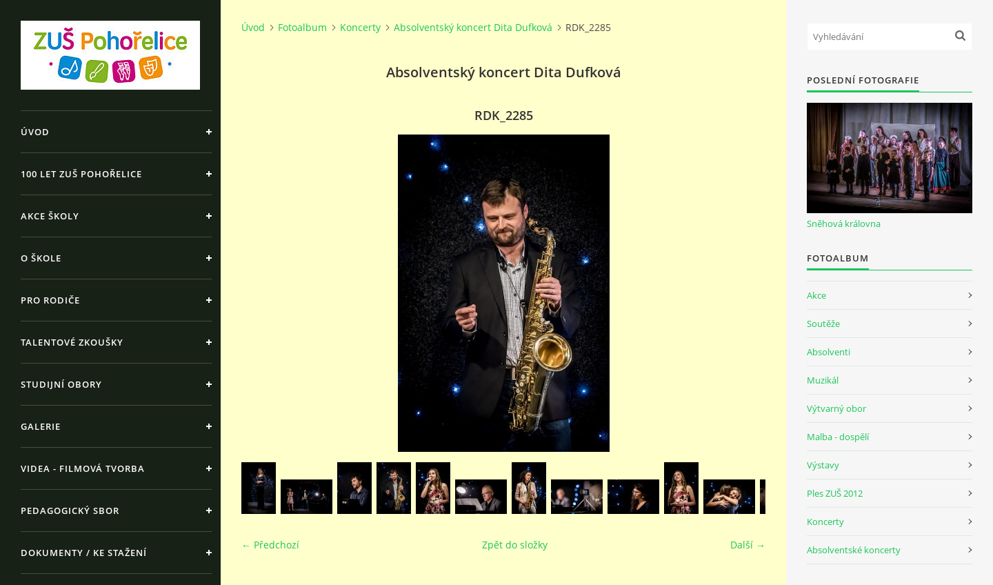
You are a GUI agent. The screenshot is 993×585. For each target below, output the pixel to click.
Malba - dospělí (838, 436)
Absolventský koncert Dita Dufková (473, 27)
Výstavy (823, 465)
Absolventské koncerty (854, 550)
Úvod (35, 132)
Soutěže (823, 323)
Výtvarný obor (836, 408)
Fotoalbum (302, 27)
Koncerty (360, 27)
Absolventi (828, 352)
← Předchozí (270, 544)
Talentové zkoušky (72, 342)
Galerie (41, 426)
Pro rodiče (50, 300)
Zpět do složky (515, 544)
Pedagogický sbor (70, 510)
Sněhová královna (844, 223)
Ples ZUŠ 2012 (835, 493)
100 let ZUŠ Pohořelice (81, 174)
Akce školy (50, 216)
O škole (41, 258)
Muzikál (823, 380)
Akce (816, 295)
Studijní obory (61, 384)
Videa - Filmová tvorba (83, 468)
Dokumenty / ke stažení (84, 552)
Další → (747, 544)
